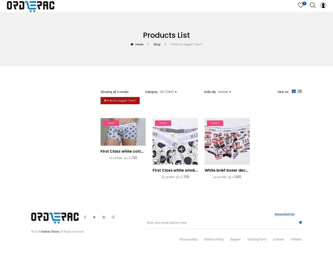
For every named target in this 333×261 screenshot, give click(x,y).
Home (139, 44)
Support (235, 244)
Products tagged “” (120, 100)
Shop (157, 44)
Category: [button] (161, 92)
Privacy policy (188, 244)
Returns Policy (214, 244)
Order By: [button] (217, 92)
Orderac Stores (50, 236)
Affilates (296, 244)
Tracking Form (256, 244)
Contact (278, 244)
